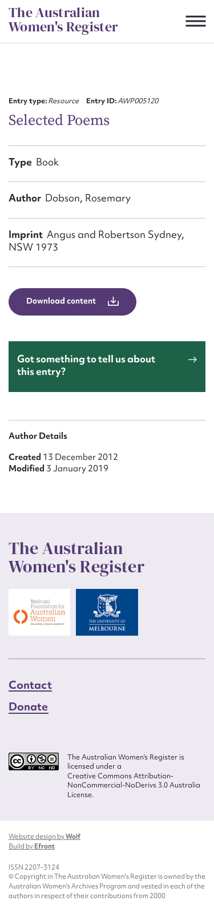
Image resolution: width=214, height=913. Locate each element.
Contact (30, 684)
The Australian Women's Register (63, 20)
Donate (29, 706)
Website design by (44, 836)
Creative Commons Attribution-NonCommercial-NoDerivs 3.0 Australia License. (133, 785)
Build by (32, 846)
